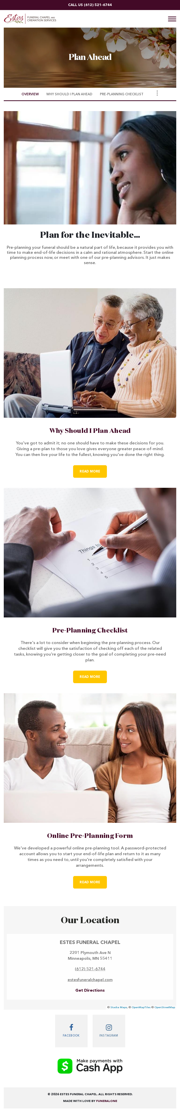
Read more (93, 469)
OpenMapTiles (141, 1007)
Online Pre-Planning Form (90, 836)
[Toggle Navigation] (157, 93)
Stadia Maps (118, 1007)
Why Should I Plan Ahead (90, 431)
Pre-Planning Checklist (90, 630)
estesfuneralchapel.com (90, 980)
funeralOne (106, 1101)
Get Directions (90, 991)
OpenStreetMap (164, 1007)
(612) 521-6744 (98, 5)
